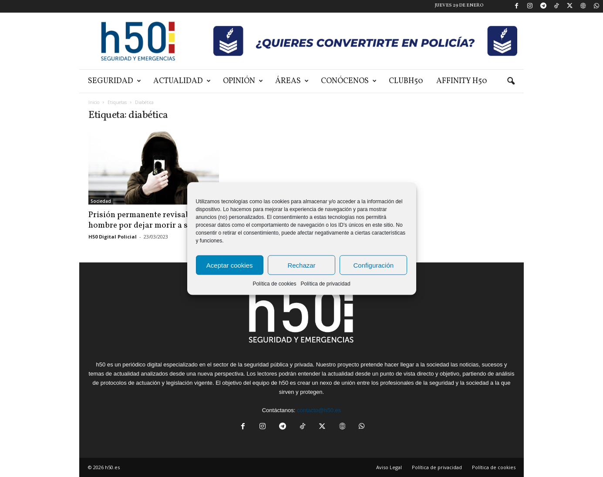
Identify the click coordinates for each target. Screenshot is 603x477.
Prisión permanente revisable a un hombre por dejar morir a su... (151, 220)
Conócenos (349, 81)
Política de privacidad (325, 284)
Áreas (292, 81)
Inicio (93, 102)
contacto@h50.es (319, 410)
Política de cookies (274, 284)
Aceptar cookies (229, 265)
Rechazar (301, 265)
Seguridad (114, 81)
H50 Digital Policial (112, 236)
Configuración (374, 265)
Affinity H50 (461, 81)
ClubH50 (406, 81)
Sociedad (101, 201)
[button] (510, 81)
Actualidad (182, 81)
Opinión (243, 81)
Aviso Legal (389, 467)
